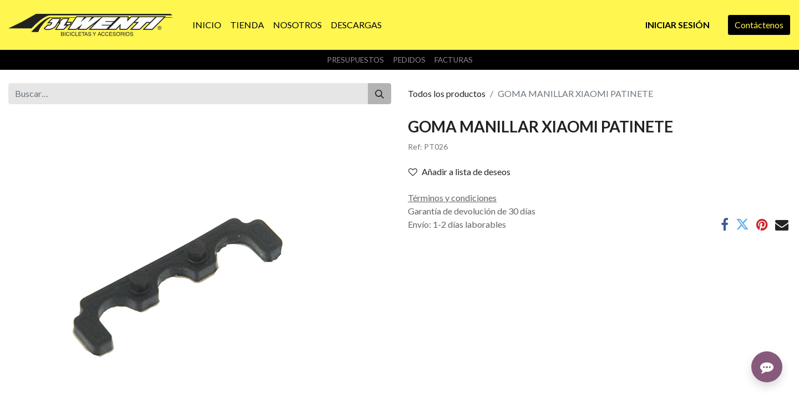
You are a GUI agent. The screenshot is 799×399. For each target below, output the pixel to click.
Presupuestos (355, 59)
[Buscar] (379, 93)
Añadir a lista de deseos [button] (459, 171)
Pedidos (409, 59)
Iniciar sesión (677, 24)
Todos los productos (447, 93)
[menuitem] (207, 25)
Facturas (453, 59)
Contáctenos (759, 24)
